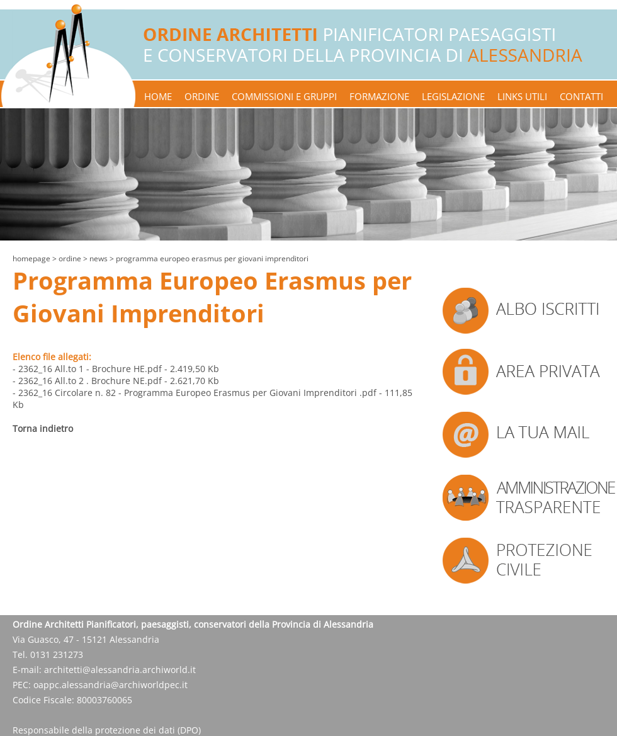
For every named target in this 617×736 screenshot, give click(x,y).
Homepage (31, 258)
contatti (581, 96)
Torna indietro (43, 428)
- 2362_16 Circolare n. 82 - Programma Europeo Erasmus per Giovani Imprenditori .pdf (194, 393)
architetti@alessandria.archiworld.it (120, 670)
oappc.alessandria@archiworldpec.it (110, 685)
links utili (522, 96)
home (158, 96)
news (98, 258)
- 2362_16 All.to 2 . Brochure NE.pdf (87, 381)
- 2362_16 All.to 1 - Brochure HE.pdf (87, 369)
